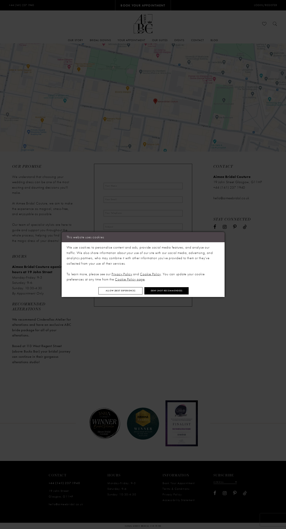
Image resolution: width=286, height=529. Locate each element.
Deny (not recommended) (176, 291)
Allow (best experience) (111, 291)
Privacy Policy (122, 272)
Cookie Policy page (130, 277)
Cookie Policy (150, 272)
